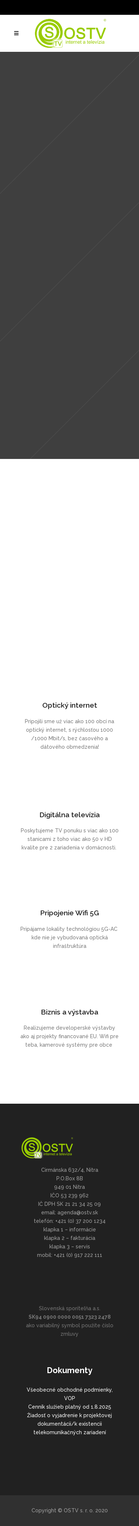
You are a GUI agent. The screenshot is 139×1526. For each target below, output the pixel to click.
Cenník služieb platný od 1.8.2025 (69, 1407)
